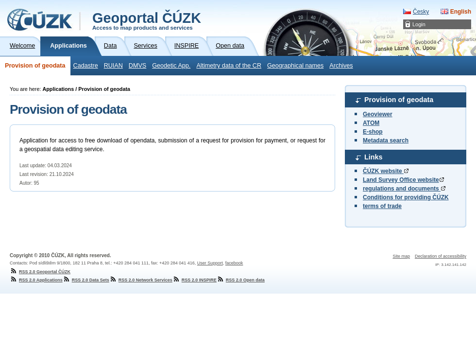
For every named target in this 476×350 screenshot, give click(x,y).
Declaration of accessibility (440, 256)
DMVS (137, 65)
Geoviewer (377, 114)
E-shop (373, 131)
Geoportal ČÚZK (146, 20)
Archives (341, 65)
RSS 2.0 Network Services (140, 280)
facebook (234, 263)
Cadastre (85, 65)
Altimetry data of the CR (228, 65)
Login (418, 24)
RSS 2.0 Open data (241, 280)
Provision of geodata (35, 65)
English (460, 11)
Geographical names (295, 65)
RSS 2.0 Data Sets (86, 280)
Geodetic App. (171, 65)
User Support (210, 263)
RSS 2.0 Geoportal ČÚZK (40, 271)
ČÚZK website (385, 171)
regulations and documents (404, 188)
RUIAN (113, 65)
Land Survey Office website (403, 179)
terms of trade (382, 206)
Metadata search (385, 140)
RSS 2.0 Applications (36, 280)
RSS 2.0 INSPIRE (194, 280)
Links (373, 157)
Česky (421, 11)
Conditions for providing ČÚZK (406, 197)
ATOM (371, 123)
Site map (401, 256)
